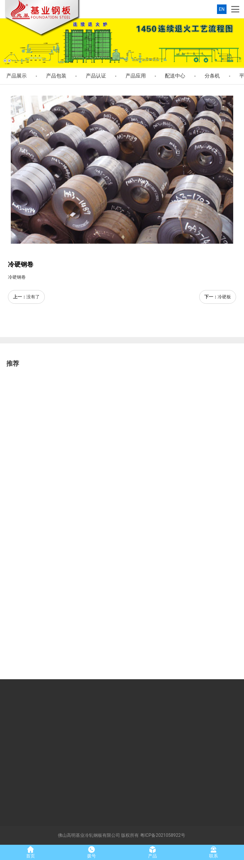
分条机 (212, 76)
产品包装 (56, 76)
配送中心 (175, 76)
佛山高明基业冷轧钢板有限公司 (89, 835)
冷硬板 (224, 296)
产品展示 (16, 76)
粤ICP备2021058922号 (162, 835)
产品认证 (96, 76)
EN (222, 9)
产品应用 (135, 76)
